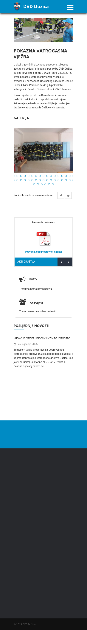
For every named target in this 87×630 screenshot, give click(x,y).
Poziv (33, 279)
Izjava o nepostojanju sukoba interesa (42, 337)
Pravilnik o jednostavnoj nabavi (43, 251)
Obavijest (31, 303)
